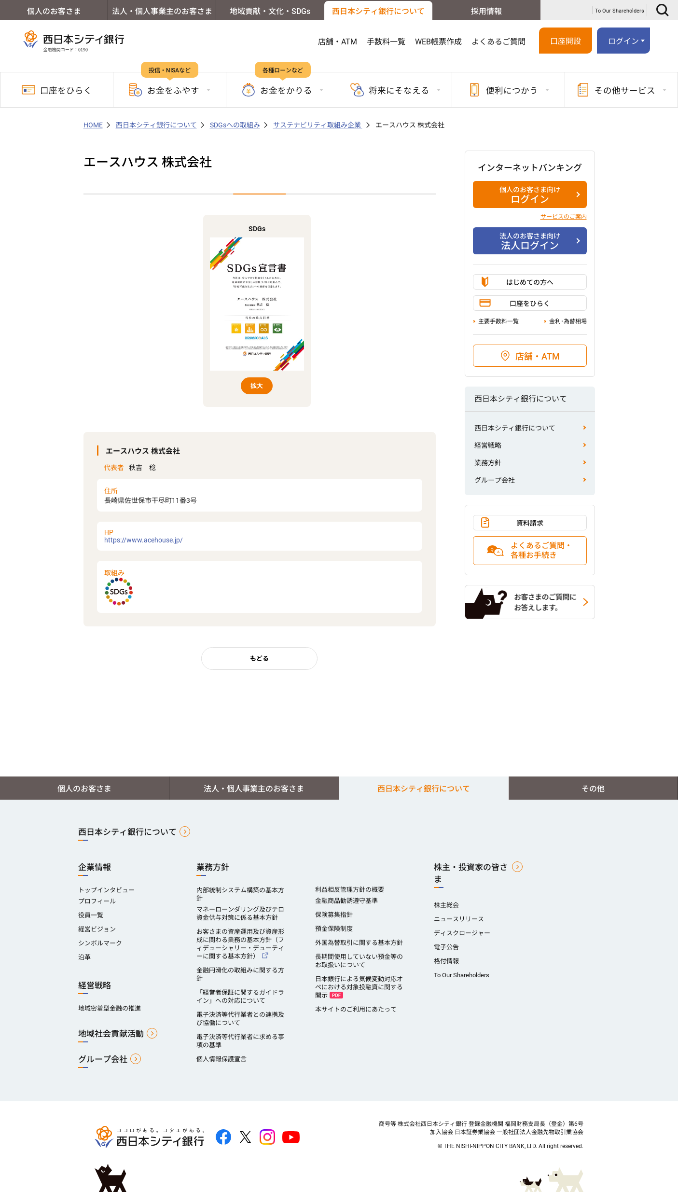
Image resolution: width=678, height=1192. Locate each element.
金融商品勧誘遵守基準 (346, 900)
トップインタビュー (106, 890)
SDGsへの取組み (235, 125)
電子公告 (446, 947)
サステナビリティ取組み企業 (317, 125)
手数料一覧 (386, 41)
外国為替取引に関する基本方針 (359, 942)
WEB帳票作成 (438, 41)
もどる (259, 658)
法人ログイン (530, 241)
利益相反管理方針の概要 (349, 889)
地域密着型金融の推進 (109, 1008)
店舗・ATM (337, 41)
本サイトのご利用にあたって (356, 1009)
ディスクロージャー (462, 933)
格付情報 (446, 961)
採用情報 (486, 11)
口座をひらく (57, 90)
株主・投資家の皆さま (471, 873)
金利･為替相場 (568, 321)
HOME (93, 125)
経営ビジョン (97, 929)
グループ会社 (494, 480)
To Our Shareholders (619, 11)
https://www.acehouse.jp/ (259, 536)
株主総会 (446, 905)
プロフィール (97, 901)
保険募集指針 (334, 914)
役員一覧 (90, 915)
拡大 (256, 385)
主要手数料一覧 (498, 321)
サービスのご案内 (563, 216)
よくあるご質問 (498, 41)
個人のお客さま (54, 11)
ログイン (623, 41)
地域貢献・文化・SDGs (270, 11)
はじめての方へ (529, 282)
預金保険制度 (334, 928)
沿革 (84, 957)
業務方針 (487, 463)
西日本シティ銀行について (378, 11)
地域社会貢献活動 (111, 1034)
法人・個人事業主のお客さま (162, 11)
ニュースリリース (459, 919)
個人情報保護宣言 (221, 1059)
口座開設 (565, 41)
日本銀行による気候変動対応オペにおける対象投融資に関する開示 (359, 987)
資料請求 (529, 523)
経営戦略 (487, 445)
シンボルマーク (100, 943)
